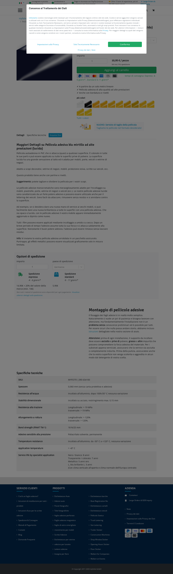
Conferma (125, 44)
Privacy (105, 30)
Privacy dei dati (84, 50)
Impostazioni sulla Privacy (48, 44)
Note (93, 50)
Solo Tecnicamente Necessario (86, 44)
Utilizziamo (33, 18)
